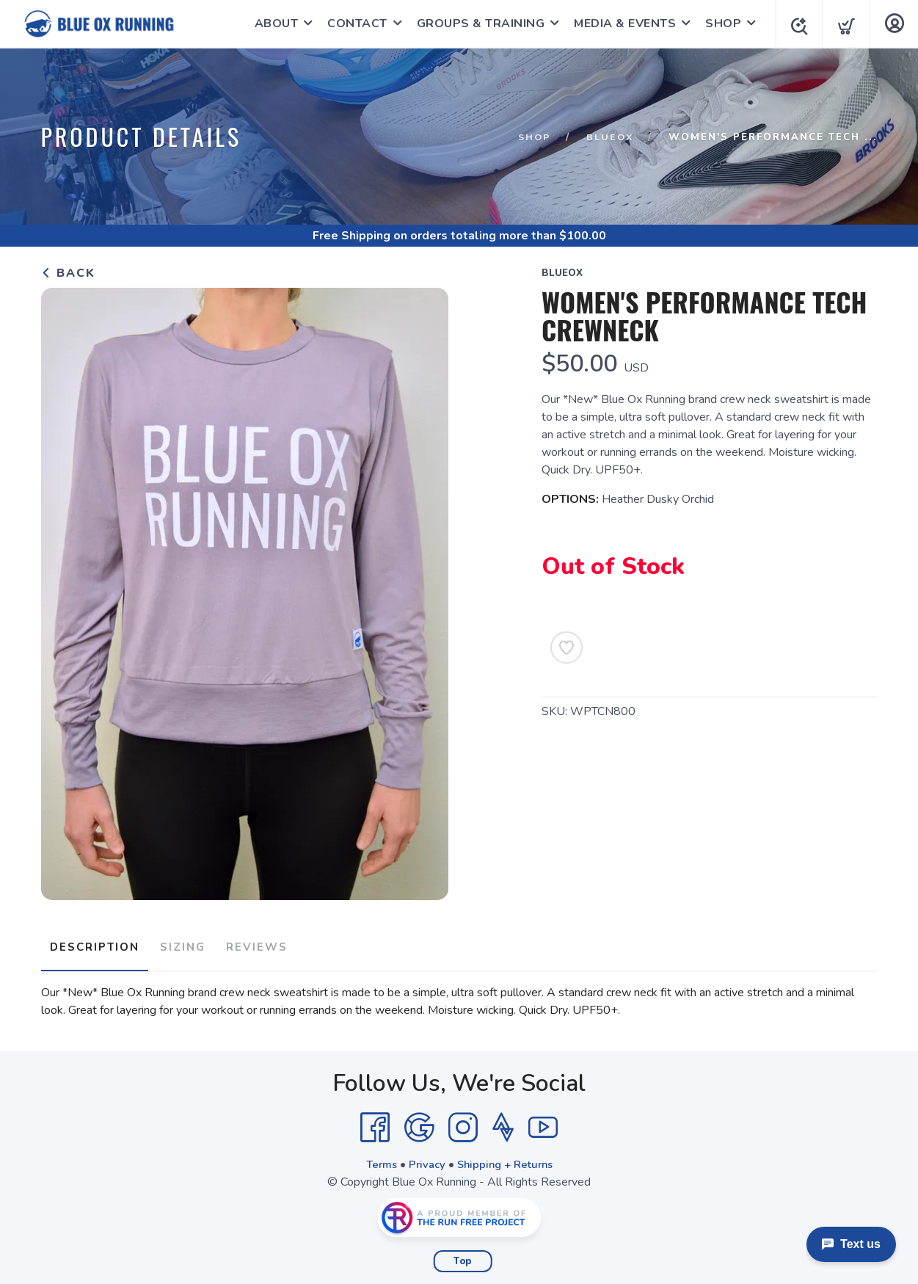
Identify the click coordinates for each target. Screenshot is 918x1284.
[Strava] (503, 1122)
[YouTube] (543, 1122)
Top (462, 1255)
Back (68, 273)
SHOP (719, 23)
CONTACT (353, 23)
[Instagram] (463, 1122)
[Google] (419, 1122)
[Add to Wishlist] (566, 647)
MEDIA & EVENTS (620, 23)
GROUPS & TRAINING (476, 23)
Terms (376, 1158)
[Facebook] (375, 1122)
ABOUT (272, 23)
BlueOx (608, 137)
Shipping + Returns (507, 1158)
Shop (531, 137)
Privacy (424, 1158)
